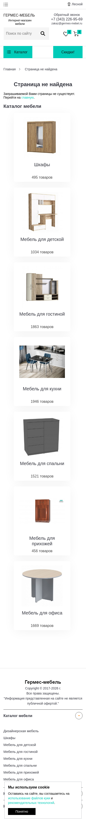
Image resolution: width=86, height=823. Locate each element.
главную (28, 97)
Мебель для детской (19, 745)
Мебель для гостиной (20, 752)
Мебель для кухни (17, 758)
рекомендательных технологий (31, 803)
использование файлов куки (29, 798)
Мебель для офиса (18, 779)
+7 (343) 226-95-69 (67, 19)
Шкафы (9, 738)
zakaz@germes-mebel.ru (66, 23)
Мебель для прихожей (21, 772)
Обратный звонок (67, 15)
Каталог (21, 52)
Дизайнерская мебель (21, 731)
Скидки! (67, 52)
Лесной (77, 4)
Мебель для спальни (20, 765)
